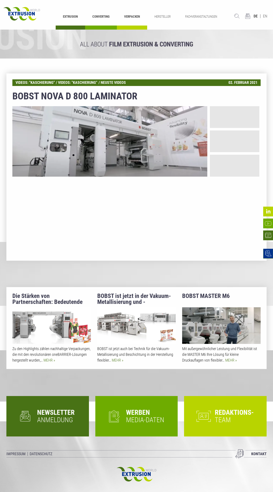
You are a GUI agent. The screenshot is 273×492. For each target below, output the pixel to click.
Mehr (49, 360)
